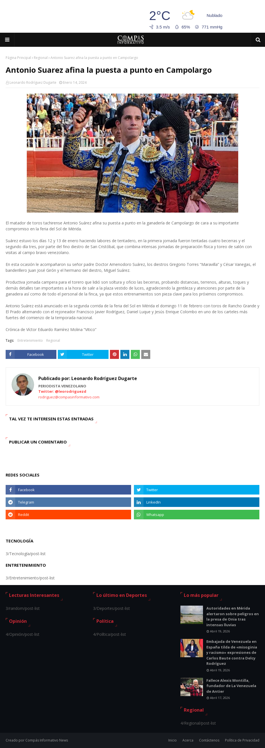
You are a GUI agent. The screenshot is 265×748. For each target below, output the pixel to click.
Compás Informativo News (46, 740)
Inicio (172, 740)
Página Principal (18, 57)
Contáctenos (209, 740)
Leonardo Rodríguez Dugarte (33, 82)
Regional (41, 57)
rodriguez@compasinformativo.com (69, 397)
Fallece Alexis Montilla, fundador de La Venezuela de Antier (231, 686)
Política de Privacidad (242, 740)
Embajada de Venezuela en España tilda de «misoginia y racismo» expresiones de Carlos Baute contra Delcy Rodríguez (231, 652)
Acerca (187, 740)
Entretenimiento (30, 340)
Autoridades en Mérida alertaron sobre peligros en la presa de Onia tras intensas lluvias (232, 616)
